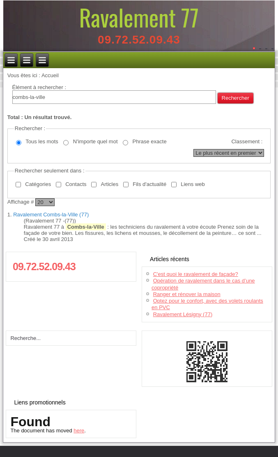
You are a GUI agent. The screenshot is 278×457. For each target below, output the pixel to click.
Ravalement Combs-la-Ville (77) (51, 214)
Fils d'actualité (149, 184)
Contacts (75, 184)
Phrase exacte (150, 141)
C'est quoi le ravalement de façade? (195, 274)
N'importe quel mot (95, 141)
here (79, 430)
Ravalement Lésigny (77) (183, 314)
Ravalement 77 (139, 17)
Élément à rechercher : (39, 87)
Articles (110, 184)
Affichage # (21, 202)
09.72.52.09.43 (139, 39)
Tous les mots (41, 141)
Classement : (246, 141)
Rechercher (235, 98)
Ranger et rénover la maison (187, 294)
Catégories (38, 184)
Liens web (193, 184)
